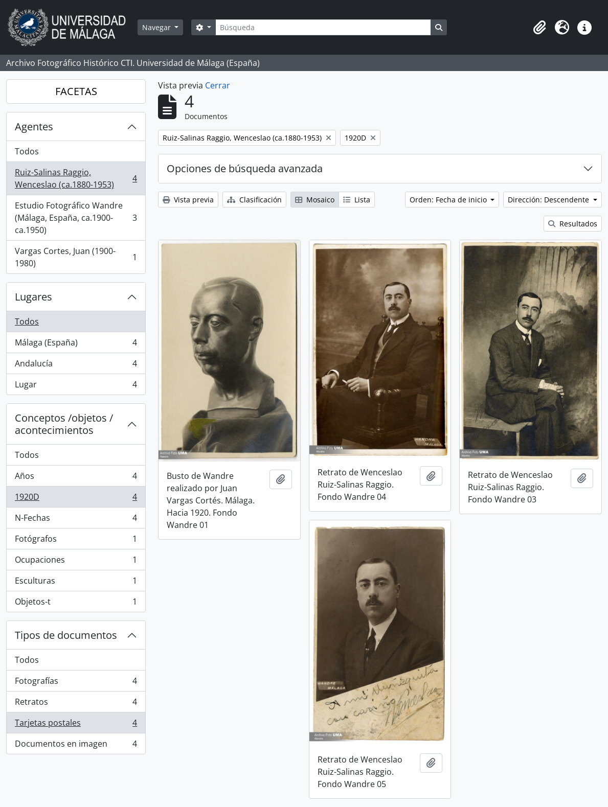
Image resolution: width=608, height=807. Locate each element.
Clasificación (254, 199)
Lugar (75, 386)
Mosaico (314, 199)
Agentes (34, 126)
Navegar (157, 27)
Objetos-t (75, 603)
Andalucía (75, 365)
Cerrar (217, 85)
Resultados (572, 223)
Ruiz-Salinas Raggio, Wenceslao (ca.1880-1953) (75, 178)
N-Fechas (75, 520)
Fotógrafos (75, 541)
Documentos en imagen (75, 745)
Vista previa (188, 199)
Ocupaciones (75, 562)
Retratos (75, 704)
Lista (356, 199)
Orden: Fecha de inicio (449, 199)
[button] (539, 27)
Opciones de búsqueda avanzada (245, 168)
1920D (75, 499)
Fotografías (75, 683)
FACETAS (76, 91)
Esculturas (75, 582)
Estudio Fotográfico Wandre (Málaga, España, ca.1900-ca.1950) (75, 218)
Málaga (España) (75, 344)
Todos (27, 151)
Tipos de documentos (66, 635)
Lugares (33, 297)
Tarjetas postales (75, 725)
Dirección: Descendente (549, 199)
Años (75, 478)
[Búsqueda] (323, 27)
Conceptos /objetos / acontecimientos (64, 424)
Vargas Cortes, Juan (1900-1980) (75, 257)
